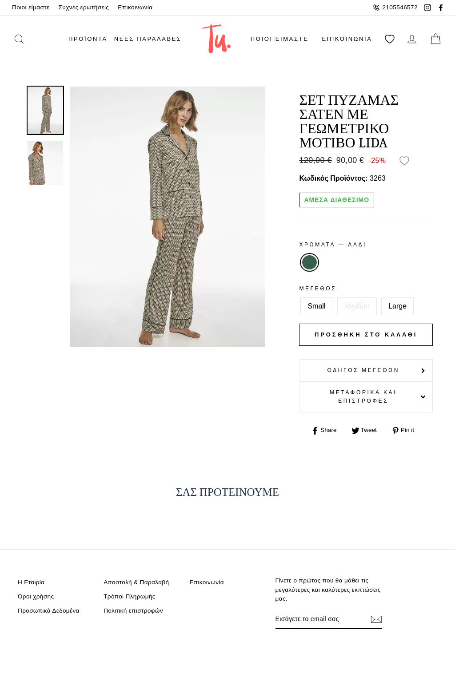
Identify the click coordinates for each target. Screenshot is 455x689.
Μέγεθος (317, 288)
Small (316, 306)
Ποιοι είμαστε (31, 7)
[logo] (216, 38)
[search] (30, 38)
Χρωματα (333, 245)
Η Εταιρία (31, 582)
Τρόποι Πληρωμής (130, 596)
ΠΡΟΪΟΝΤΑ (88, 39)
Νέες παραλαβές (148, 39)
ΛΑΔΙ (309, 262)
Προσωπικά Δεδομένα (49, 610)
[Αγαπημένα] (389, 39)
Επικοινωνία (135, 7)
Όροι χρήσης (36, 596)
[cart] (435, 39)
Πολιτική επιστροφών (133, 610)
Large (397, 306)
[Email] (321, 619)
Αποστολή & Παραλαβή (136, 582)
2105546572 (395, 7)
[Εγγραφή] (376, 619)
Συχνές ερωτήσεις (84, 7)
